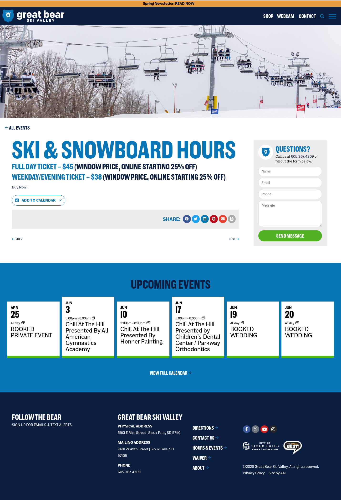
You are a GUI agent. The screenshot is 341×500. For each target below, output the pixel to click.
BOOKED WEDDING (243, 332)
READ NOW (184, 3)
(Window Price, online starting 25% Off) (135, 167)
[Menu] (332, 16)
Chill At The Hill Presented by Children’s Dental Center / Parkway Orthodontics (197, 337)
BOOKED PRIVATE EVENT (31, 332)
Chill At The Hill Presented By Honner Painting (141, 335)
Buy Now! (19, 187)
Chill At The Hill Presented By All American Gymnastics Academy (87, 337)
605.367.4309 (302, 156)
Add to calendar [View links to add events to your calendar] (38, 200)
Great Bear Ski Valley (150, 417)
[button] (322, 16)
